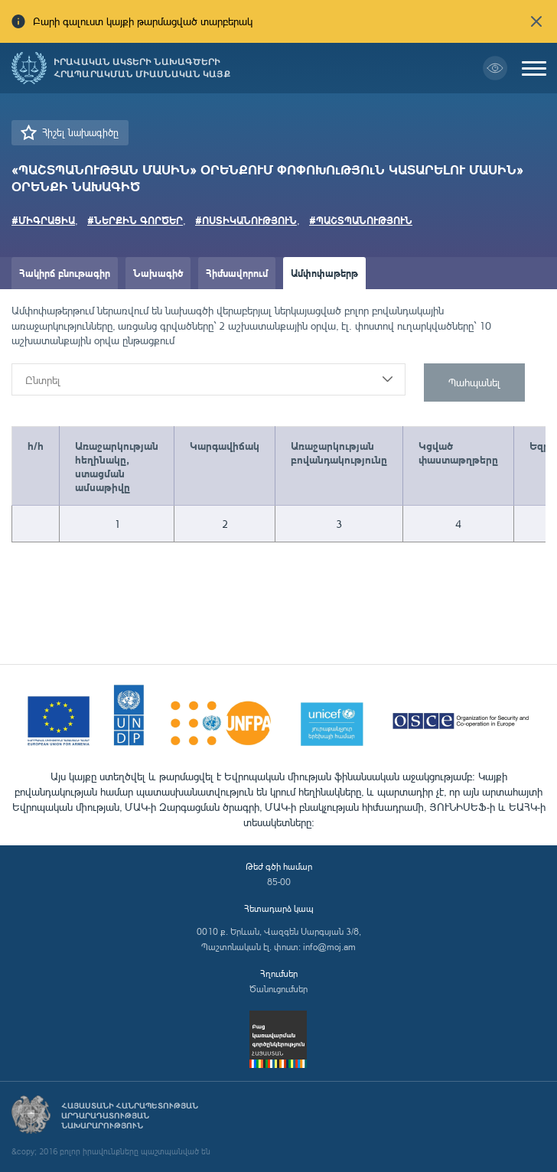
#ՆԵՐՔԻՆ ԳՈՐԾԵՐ (135, 219)
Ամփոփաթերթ (324, 272)
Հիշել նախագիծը (80, 132)
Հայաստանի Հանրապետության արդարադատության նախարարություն (129, 1116)
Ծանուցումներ (278, 989)
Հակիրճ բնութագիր (64, 272)
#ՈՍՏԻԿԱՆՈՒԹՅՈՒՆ (246, 219)
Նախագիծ (158, 272)
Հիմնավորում (237, 272)
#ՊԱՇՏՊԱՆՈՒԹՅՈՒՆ (360, 219)
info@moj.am (329, 946)
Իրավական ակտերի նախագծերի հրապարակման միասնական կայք (142, 68)
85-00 (279, 881)
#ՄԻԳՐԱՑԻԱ (43, 219)
